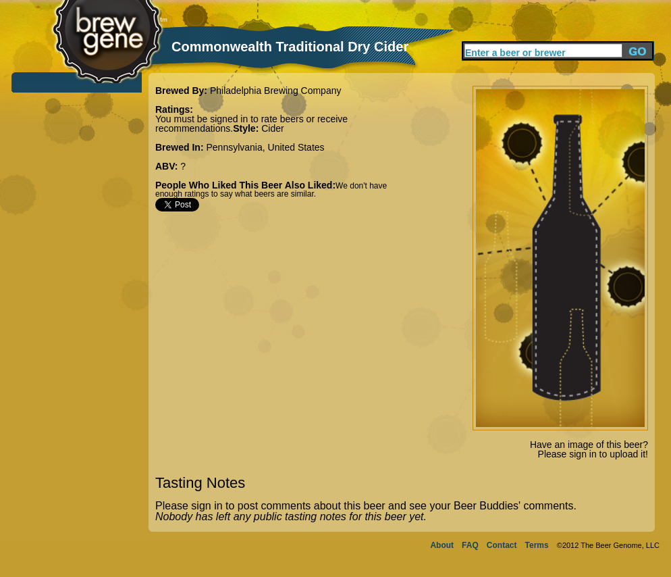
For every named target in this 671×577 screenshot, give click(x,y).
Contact (502, 545)
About (442, 545)
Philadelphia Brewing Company (276, 90)
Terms (537, 545)
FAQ (470, 545)
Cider (272, 128)
